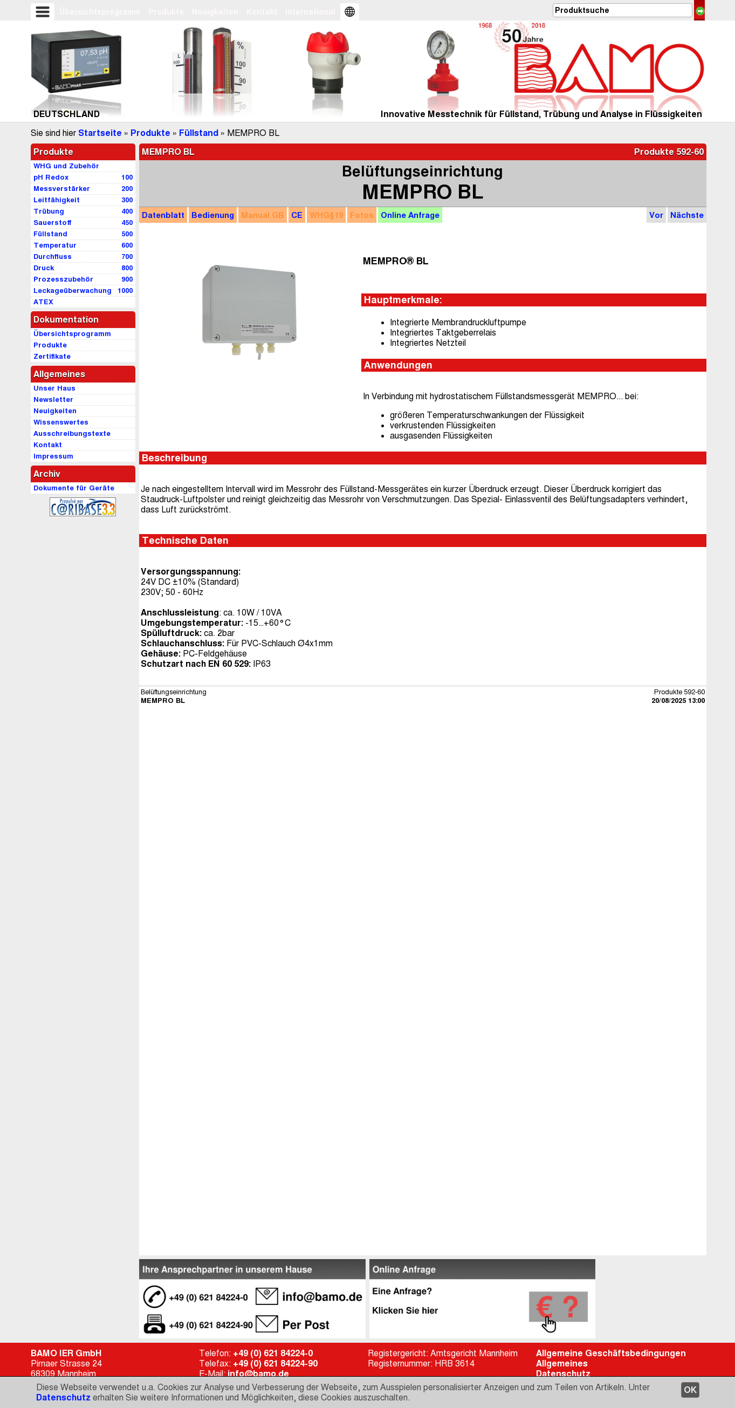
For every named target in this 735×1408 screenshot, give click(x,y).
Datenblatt (163, 215)
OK (690, 1390)
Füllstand (198, 133)
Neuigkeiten (215, 12)
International (310, 12)
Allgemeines (562, 1363)
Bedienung (212, 215)
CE (297, 215)
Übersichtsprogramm (99, 12)
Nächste (687, 215)
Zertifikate (52, 356)
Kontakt (261, 12)
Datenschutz (63, 1397)
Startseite (100, 133)
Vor (656, 215)
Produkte (166, 12)
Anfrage (410, 215)
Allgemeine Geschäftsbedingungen (611, 1353)
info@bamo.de (258, 1373)
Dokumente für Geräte (73, 488)
